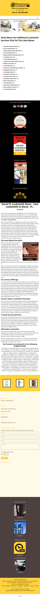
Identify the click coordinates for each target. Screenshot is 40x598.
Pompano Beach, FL (7, 367)
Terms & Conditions (15, 589)
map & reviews (34, 581)
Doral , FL (15, 351)
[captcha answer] (6, 454)
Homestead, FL (5, 354)
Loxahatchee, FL (28, 358)
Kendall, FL (32, 354)
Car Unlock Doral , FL (9, 83)
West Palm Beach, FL (34, 370)
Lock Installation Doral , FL (11, 59)
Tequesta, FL (11, 370)
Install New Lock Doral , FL (10, 74)
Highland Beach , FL (24, 353)
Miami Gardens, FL (18, 359)
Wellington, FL (18, 370)
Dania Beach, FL (31, 350)
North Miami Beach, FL (12, 362)
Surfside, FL (34, 369)
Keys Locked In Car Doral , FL (11, 87)
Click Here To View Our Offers (20, 133)
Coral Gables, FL (7, 350)
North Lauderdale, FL (29, 361)
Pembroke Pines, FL (33, 366)
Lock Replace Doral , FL (10, 72)
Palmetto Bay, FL (5, 366)
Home (3, 585)
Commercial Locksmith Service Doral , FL (14, 68)
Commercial (14, 585)
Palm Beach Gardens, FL (31, 364)
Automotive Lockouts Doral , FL (12, 85)
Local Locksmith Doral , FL (10, 48)
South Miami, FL (7, 369)
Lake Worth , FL (30, 356)
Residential (8, 585)
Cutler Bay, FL (23, 350)
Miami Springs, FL (8, 361)
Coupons (32, 585)
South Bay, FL (34, 367)
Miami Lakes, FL (27, 359)
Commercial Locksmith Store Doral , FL (14, 61)
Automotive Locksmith (20, 558)
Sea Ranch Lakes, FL (26, 367)
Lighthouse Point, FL (19, 358)
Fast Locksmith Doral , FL (10, 53)
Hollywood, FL (32, 353)
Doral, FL (12, 231)
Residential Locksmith (20, 502)
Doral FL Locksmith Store (9, 219)
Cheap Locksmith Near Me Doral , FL (13, 50)
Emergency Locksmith (20, 540)
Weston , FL (25, 370)
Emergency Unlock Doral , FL (11, 78)
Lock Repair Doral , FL (9, 57)
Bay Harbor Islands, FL (15, 348)
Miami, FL (11, 359)
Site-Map (27, 589)
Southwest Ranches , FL (17, 369)
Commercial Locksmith (20, 520)
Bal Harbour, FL (5, 348)
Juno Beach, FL (20, 354)
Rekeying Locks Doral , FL (10, 70)
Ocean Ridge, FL (34, 362)
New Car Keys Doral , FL (10, 80)
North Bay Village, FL (18, 361)
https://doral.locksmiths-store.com (25, 582)
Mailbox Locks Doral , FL (10, 63)
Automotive (20, 585)
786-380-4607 (23, 12)
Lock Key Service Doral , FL (10, 76)
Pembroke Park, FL (23, 366)
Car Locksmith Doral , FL (10, 89)
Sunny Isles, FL (27, 369)
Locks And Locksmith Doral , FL (12, 46)
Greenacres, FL (29, 351)
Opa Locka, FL (6, 364)
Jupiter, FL (27, 354)
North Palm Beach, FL (24, 362)
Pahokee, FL (13, 364)
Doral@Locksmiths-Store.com (8, 422)
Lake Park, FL (22, 356)
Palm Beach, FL (20, 364)
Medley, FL (5, 359)
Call (20, 596)
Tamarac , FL (4, 370)
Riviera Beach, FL (16, 367)
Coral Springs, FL (15, 350)
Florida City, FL (21, 351)
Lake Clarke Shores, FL (13, 356)
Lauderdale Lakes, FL (8, 358)
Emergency (26, 585)
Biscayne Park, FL (25, 348)
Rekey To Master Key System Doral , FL (14, 55)
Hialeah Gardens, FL (14, 353)
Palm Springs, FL (14, 366)
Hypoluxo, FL (13, 354)
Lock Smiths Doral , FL (9, 65)
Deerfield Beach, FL (7, 351)
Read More (20, 517)
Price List (22, 589)
